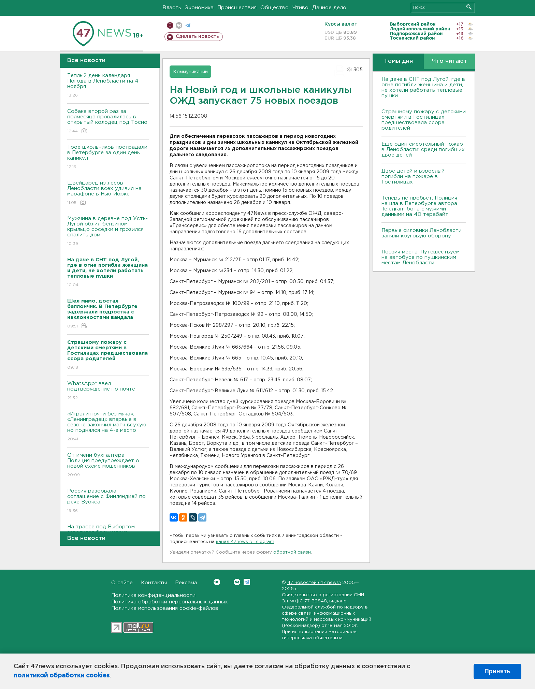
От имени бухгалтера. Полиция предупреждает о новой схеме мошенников (108, 465)
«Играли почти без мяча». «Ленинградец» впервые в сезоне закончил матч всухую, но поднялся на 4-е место (108, 427)
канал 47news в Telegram (245, 542)
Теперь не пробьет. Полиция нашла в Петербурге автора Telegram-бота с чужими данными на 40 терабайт (419, 206)
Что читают (449, 61)
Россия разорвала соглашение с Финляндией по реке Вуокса (108, 501)
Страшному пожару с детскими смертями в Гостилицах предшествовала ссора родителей (423, 119)
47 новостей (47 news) (314, 583)
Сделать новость (197, 36)
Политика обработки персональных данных (169, 602)
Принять (497, 671)
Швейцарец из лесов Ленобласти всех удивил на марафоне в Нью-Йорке (108, 193)
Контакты (154, 583)
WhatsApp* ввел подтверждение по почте (108, 391)
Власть (171, 7)
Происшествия (237, 7)
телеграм (188, 25)
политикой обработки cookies (62, 675)
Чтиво (300, 7)
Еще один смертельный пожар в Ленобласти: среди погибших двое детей (423, 149)
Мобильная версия (170, 25)
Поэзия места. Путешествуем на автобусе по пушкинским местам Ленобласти (420, 257)
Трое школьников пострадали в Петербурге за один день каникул (108, 157)
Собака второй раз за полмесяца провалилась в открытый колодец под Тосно (108, 121)
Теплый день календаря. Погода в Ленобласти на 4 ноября (108, 85)
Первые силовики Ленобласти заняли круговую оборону (421, 233)
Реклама (186, 583)
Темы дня (398, 61)
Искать (469, 7)
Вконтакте (217, 582)
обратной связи (292, 552)
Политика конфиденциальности (153, 595)
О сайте (122, 583)
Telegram (247, 582)
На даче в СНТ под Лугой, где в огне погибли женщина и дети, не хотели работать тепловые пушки (423, 87)
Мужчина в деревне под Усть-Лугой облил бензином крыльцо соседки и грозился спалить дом (108, 231)
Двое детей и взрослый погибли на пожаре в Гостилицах (413, 176)
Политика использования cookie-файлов (164, 608)
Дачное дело (329, 7)
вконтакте (179, 25)
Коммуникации (190, 72)
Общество (274, 7)
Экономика (199, 7)
